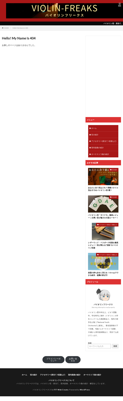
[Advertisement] (100, 76)
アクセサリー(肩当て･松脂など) (103, 141)
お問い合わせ (73, 360)
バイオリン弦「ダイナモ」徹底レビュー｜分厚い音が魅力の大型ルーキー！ (103, 217)
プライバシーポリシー (53, 360)
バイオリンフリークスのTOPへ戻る (42, 52)
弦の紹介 (94, 135)
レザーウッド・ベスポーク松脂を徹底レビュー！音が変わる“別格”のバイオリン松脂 (103, 246)
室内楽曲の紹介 (97, 148)
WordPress (85, 390)
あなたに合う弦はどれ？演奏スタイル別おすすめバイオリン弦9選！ (103, 189)
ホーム (94, 128)
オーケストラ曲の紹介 (100, 155)
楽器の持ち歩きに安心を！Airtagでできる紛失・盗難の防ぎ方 (103, 274)
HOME (6, 28)
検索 (90, 344)
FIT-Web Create (61, 390)
